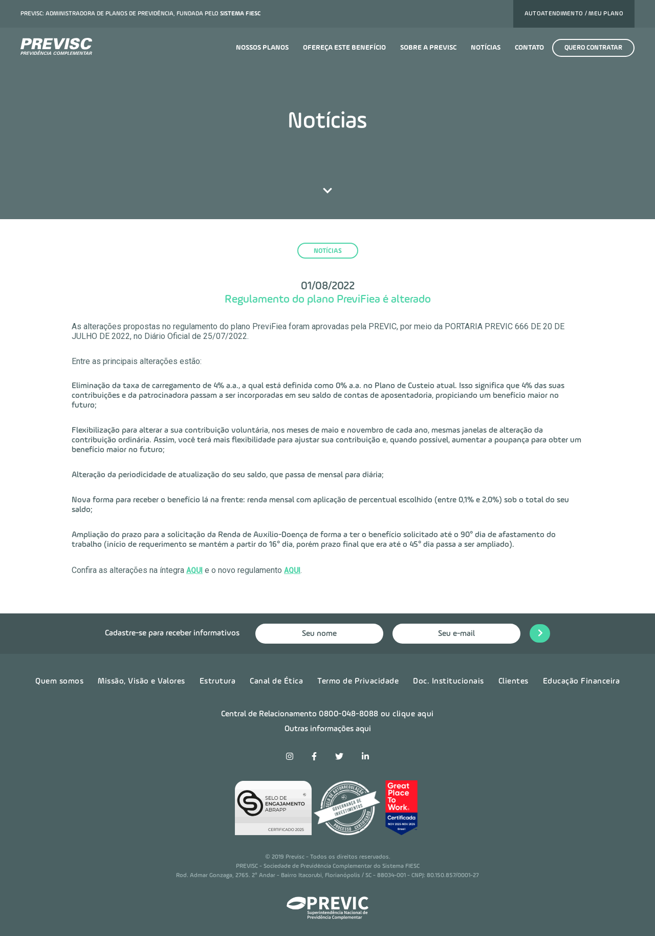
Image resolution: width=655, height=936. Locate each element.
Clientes (513, 681)
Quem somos (59, 681)
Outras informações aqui (328, 729)
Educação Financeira (581, 681)
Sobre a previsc (428, 47)
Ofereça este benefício (344, 47)
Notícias (485, 47)
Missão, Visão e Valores (141, 681)
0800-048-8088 (349, 714)
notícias (328, 251)
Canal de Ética (276, 681)
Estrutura (218, 681)
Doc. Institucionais (448, 681)
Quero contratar (593, 48)
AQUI (194, 570)
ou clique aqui (407, 714)
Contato (529, 47)
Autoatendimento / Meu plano (574, 14)
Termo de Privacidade (358, 681)
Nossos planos (262, 47)
